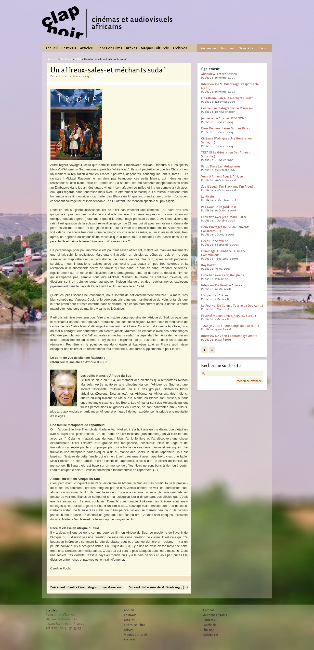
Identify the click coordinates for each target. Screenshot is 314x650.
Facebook (209, 625)
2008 (78, 59)
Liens (263, 48)
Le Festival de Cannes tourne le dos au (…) (232, 305)
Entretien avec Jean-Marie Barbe (224, 217)
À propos (208, 610)
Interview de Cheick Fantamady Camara (229, 336)
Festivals (68, 48)
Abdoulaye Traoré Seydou (219, 74)
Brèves (131, 48)
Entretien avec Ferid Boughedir (222, 275)
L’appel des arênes (214, 295)
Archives (179, 48)
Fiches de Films (109, 48)
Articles (86, 48)
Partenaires (210, 635)
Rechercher (208, 48)
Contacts (208, 620)
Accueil (51, 48)
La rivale (207, 196)
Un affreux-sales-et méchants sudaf (227, 98)
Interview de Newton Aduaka (221, 285)
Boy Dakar (208, 265)
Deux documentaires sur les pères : (226, 128)
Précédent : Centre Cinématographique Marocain (85, 587)
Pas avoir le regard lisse (219, 207)
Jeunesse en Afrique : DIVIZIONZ (223, 118)
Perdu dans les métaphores (220, 166)
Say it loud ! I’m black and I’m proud (227, 186)
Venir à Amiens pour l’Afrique (222, 176)
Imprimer (227, 48)
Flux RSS (208, 630)
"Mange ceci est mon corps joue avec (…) (230, 326)
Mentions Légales (214, 615)
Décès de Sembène (214, 241)
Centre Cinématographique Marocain (227, 108)
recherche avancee (249, 381)
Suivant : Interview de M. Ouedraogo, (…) (158, 587)
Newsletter (247, 48)
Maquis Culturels (155, 48)
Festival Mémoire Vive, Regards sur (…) (228, 316)
